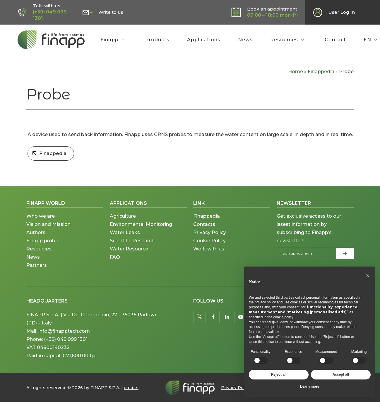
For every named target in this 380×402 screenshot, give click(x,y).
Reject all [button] (279, 374)
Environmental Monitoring (141, 231)
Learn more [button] (309, 386)
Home (295, 71)
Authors (35, 239)
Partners (36, 272)
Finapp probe (42, 247)
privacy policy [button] (265, 302)
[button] (367, 276)
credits (131, 387)
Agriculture (123, 223)
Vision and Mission (49, 231)
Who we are (40, 223)
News (33, 264)
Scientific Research (132, 247)
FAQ (115, 264)
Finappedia (321, 71)
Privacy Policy (209, 239)
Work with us (208, 255)
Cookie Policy (209, 247)
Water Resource (129, 255)
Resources (39, 255)
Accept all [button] (341, 374)
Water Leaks (125, 239)
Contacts (204, 231)
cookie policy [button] (283, 317)
